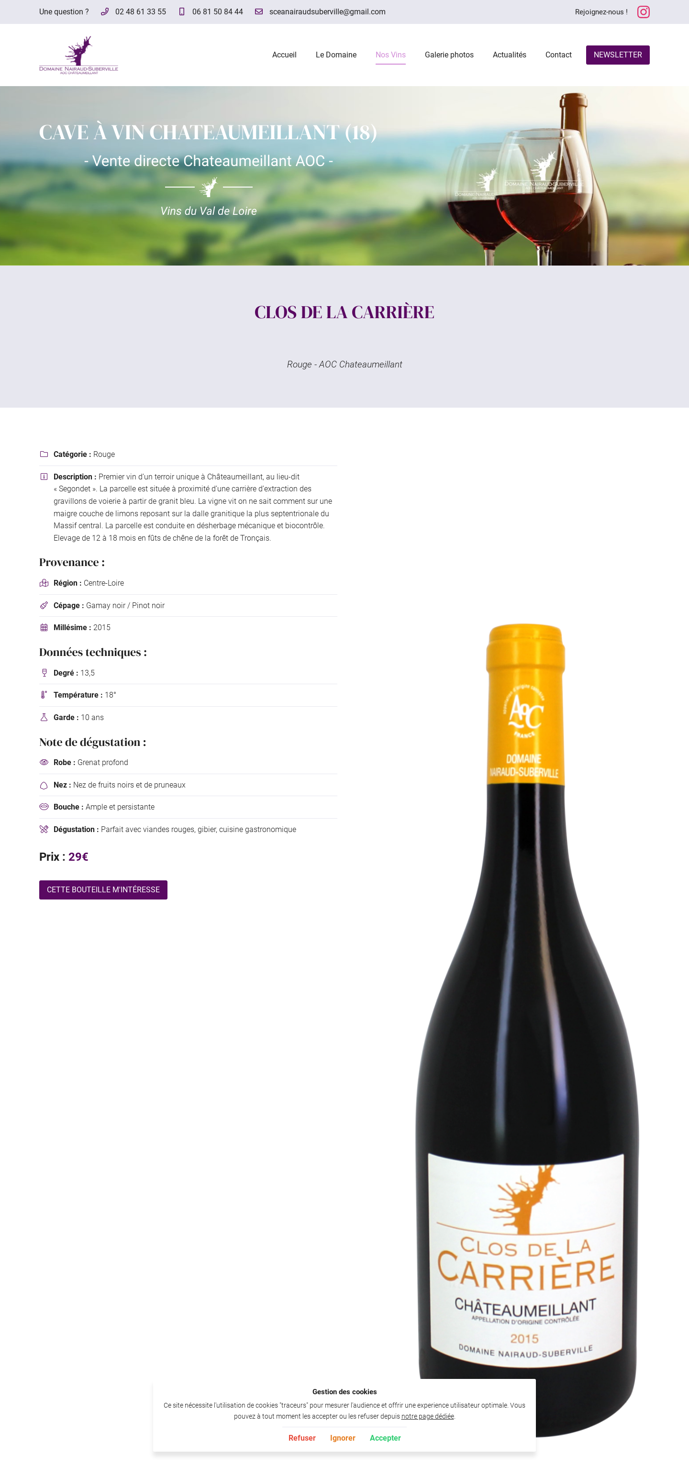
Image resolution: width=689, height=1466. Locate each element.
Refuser (302, 1438)
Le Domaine (336, 54)
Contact (558, 54)
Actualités (509, 54)
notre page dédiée (427, 1416)
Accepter (385, 1438)
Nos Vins (391, 54)
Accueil (284, 54)
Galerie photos (449, 54)
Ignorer (343, 1438)
